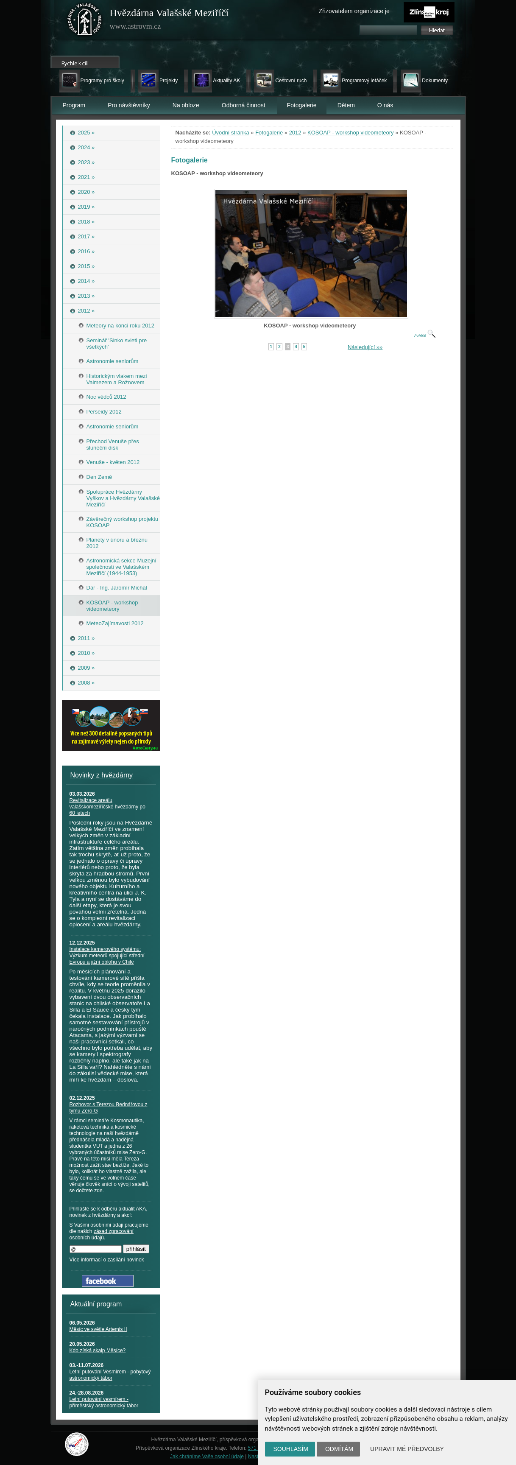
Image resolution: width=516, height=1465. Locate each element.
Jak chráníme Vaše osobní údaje (207, 1456)
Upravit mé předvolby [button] (407, 1448)
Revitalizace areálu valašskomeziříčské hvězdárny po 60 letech (107, 806)
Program (74, 105)
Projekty (168, 81)
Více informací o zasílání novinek (107, 1260)
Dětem (346, 105)
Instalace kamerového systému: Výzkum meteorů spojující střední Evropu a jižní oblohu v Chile (107, 955)
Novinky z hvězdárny (101, 775)
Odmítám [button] (339, 1448)
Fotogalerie (269, 132)
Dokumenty (435, 81)
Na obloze (186, 105)
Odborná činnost (243, 105)
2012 (295, 132)
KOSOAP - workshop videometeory (350, 132)
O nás (385, 105)
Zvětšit (425, 335)
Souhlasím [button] (290, 1448)
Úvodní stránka (230, 132)
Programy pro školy (102, 81)
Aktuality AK (226, 81)
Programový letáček (364, 81)
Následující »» (365, 347)
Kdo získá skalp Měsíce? (98, 1350)
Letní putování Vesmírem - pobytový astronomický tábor (110, 1375)
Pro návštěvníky (129, 105)
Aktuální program (96, 1304)
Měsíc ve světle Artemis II (98, 1329)
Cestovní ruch (291, 81)
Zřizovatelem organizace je (354, 11)
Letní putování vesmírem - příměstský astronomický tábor (104, 1402)
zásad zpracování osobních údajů (102, 1234)
